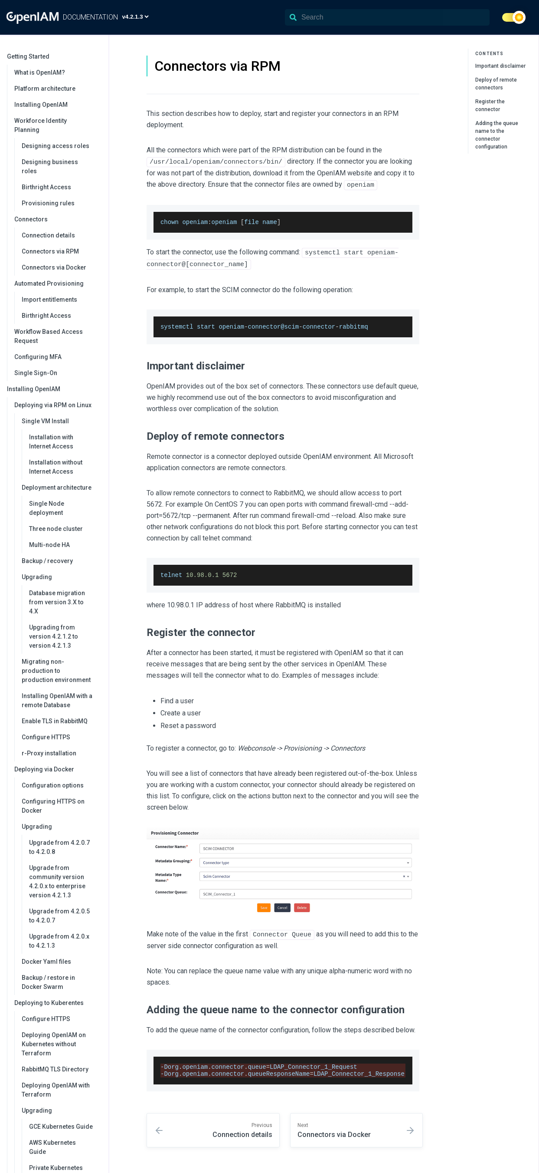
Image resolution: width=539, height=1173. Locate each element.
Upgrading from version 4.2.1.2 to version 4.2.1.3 (53, 636)
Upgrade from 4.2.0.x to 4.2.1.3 (59, 941)
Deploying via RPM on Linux (57, 405)
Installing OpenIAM (41, 104)
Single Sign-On (35, 372)
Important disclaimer (500, 66)
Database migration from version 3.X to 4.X (57, 602)
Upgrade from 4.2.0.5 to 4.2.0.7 (59, 916)
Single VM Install (61, 421)
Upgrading (61, 576)
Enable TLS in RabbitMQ (55, 721)
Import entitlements (49, 299)
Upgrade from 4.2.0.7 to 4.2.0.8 (59, 847)
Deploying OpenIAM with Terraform (56, 1090)
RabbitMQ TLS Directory (55, 1069)
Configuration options (53, 785)
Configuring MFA (38, 356)
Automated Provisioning (57, 283)
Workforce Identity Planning (57, 125)
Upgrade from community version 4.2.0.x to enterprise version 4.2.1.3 (57, 881)
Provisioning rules (48, 203)
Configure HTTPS (46, 737)
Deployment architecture (61, 487)
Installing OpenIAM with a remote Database (57, 700)
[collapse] (97, 56)
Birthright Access (46, 187)
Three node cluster (56, 528)
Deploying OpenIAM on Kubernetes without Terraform (54, 1044)
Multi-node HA (49, 544)
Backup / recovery (47, 560)
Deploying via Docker (57, 769)
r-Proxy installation (49, 753)
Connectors (57, 219)
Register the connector (490, 105)
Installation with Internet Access (51, 442)
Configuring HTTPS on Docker (53, 806)
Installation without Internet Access (55, 467)
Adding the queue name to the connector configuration (496, 135)
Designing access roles (55, 145)
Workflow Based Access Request (48, 336)
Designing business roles (50, 166)
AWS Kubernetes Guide (52, 1147)
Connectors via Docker (54, 267)
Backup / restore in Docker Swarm (48, 982)
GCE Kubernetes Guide (61, 1126)
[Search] (387, 17)
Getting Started (53, 56)
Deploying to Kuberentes (57, 1002)
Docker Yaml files (46, 961)
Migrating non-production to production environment (56, 670)
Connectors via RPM (50, 251)
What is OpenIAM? (39, 72)
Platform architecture (44, 88)
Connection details (48, 235)
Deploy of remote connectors (496, 84)
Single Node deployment (46, 508)
